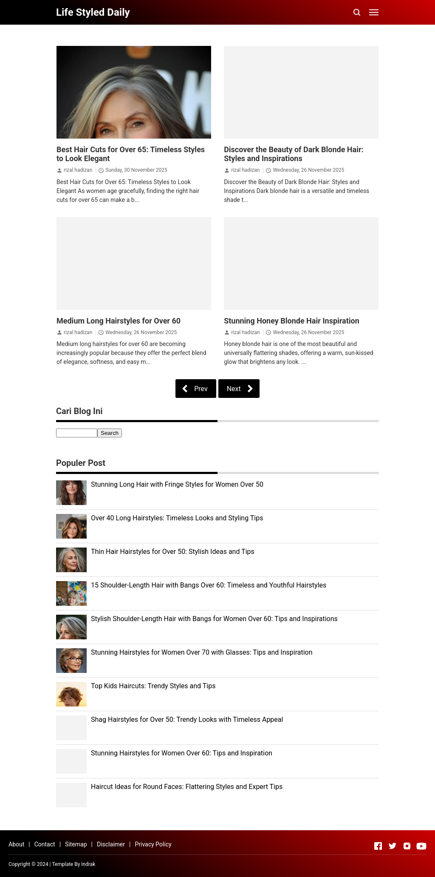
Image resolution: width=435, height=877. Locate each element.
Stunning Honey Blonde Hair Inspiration (291, 320)
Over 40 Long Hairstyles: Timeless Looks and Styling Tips (177, 518)
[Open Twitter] (392, 846)
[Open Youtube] (421, 846)
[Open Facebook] (378, 846)
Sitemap (76, 844)
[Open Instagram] (407, 846)
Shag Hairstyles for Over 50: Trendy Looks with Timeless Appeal (187, 719)
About (16, 844)
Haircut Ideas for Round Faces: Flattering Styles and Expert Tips (186, 787)
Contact (44, 844)
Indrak (88, 864)
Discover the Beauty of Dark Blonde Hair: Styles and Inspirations (294, 154)
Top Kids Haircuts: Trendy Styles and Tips (153, 686)
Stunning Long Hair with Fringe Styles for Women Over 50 (177, 484)
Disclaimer (111, 844)
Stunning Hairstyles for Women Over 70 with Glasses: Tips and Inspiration (202, 652)
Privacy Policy (153, 844)
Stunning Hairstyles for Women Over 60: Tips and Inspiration (181, 753)
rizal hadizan (78, 170)
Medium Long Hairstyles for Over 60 (118, 320)
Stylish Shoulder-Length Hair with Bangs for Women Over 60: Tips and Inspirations (214, 619)
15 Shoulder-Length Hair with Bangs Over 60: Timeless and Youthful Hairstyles (208, 585)
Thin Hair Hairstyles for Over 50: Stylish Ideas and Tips (172, 552)
